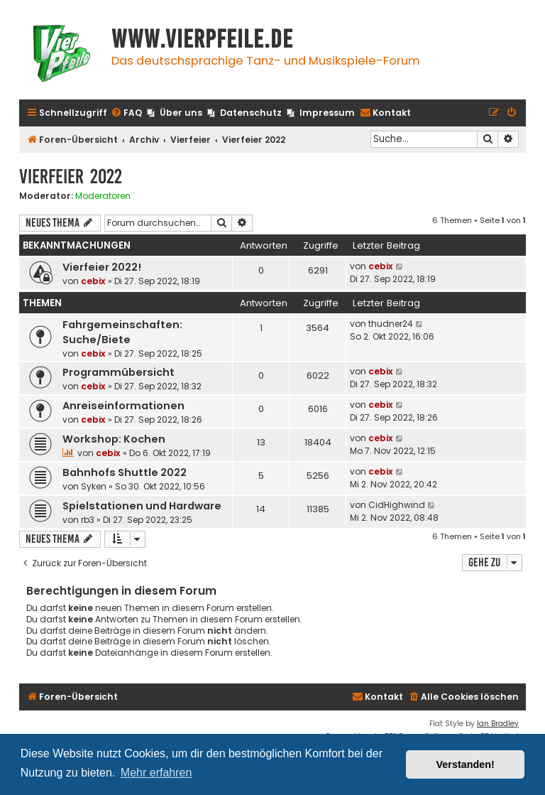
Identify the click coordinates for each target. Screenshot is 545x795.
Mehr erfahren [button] (156, 773)
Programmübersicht (118, 372)
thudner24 (390, 324)
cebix (93, 281)
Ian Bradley (498, 723)
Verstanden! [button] (465, 764)
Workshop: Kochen (113, 439)
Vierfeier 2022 (70, 177)
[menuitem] (126, 113)
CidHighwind (396, 505)
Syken (93, 486)
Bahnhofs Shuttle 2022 (124, 472)
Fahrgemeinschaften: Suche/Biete (122, 332)
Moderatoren (103, 196)
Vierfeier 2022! (101, 267)
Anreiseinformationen (123, 406)
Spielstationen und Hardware (141, 506)
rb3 (87, 520)
